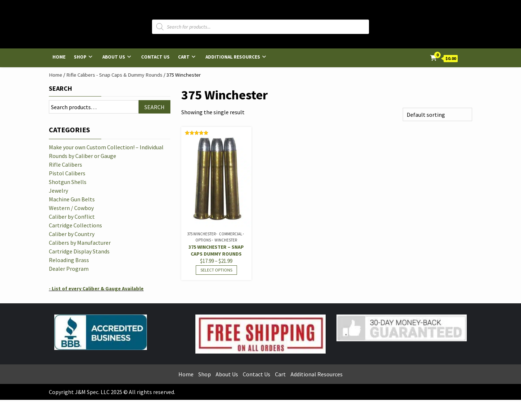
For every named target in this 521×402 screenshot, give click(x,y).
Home (58, 57)
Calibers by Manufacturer (80, 242)
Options (203, 240)
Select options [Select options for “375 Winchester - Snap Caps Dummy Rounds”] (216, 270)
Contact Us (155, 57)
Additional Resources (233, 57)
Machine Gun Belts (72, 199)
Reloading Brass (69, 260)
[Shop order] (437, 114)
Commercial (230, 233)
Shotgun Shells (67, 181)
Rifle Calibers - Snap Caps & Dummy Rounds (114, 75)
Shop (80, 57)
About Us (113, 57)
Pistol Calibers (67, 173)
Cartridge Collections (75, 225)
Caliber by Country (71, 234)
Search (60, 88)
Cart (184, 57)
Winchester (226, 240)
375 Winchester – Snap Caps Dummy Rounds (216, 250)
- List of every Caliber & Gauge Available (96, 288)
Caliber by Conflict (72, 216)
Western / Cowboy (71, 207)
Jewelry (58, 190)
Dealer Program (69, 268)
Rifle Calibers (65, 164)
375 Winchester (201, 233)
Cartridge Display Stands (79, 251)
